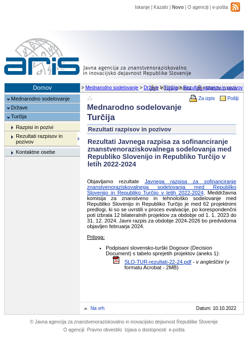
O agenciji (198, 7)
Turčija (171, 87)
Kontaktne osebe (35, 152)
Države (151, 87)
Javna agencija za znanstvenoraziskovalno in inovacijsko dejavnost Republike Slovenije (124, 321)
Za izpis (206, 98)
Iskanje (142, 7)
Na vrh (98, 308)
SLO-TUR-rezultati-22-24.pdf (157, 262)
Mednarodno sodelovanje (111, 87)
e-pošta (220, 7)
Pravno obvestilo (104, 329)
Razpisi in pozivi (34, 127)
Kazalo (160, 7)
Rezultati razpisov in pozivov (213, 87)
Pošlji (233, 98)
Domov (42, 87)
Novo (177, 7)
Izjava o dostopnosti (145, 329)
